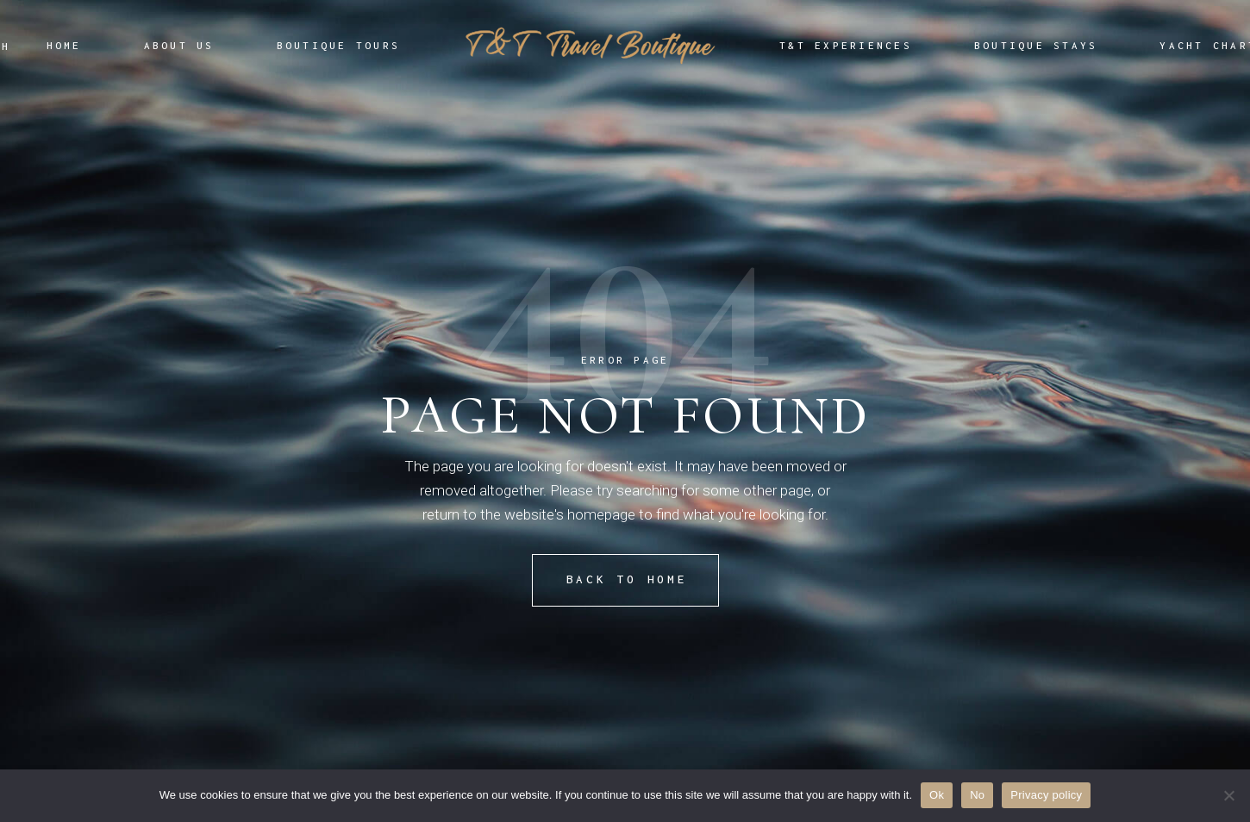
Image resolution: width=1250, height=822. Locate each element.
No (977, 794)
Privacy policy (1046, 794)
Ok (936, 794)
